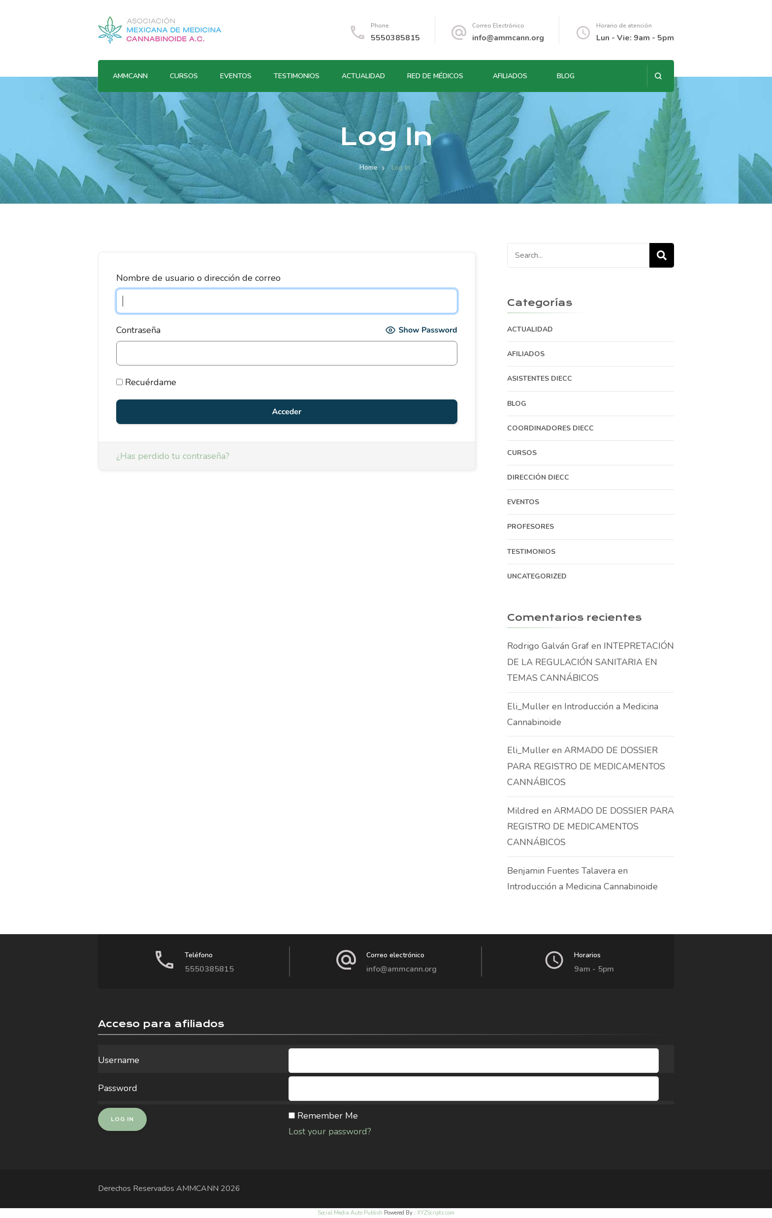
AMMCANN (130, 76)
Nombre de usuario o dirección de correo (198, 278)
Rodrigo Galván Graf (548, 646)
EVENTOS (236, 76)
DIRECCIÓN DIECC (538, 477)
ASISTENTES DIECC (539, 378)
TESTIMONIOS (297, 76)
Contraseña (138, 330)
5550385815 (395, 37)
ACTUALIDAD (363, 76)
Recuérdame (146, 382)
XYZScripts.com (435, 1213)
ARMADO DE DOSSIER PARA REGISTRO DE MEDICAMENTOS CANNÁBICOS (586, 766)
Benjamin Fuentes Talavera (561, 871)
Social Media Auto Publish (350, 1213)
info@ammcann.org (508, 37)
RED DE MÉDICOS (435, 76)
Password (117, 1088)
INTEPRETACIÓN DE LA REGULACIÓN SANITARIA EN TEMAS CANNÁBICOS (590, 662)
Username (118, 1060)
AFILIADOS (510, 76)
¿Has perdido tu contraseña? (172, 456)
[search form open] (658, 76)
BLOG (566, 76)
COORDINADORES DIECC (550, 428)
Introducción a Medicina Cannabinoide (582, 886)
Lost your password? (330, 1131)
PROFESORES (530, 526)
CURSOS (184, 76)
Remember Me (327, 1116)
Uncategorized (537, 576)
